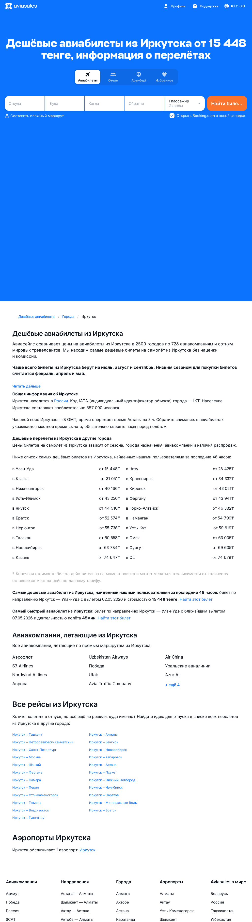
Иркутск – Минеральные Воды (113, 803)
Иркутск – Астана (102, 765)
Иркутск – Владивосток (30, 810)
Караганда (125, 919)
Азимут (12, 893)
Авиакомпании (21, 881)
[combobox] (25, 103)
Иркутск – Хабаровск (105, 757)
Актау (165, 902)
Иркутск (87, 849)
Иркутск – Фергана (27, 772)
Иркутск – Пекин (25, 787)
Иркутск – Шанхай (26, 765)
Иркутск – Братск (102, 810)
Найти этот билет (196, 599)
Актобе (122, 902)
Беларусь (219, 893)
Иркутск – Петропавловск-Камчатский (42, 742)
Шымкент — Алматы (79, 902)
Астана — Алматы (77, 893)
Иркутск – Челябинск (106, 787)
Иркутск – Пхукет (103, 772)
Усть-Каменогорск (177, 910)
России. (62, 400)
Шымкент (168, 919)
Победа (12, 902)
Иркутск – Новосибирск (108, 750)
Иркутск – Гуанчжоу (28, 818)
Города (123, 881)
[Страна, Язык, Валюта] (234, 6)
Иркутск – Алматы (103, 734)
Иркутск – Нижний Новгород (112, 780)
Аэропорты (171, 881)
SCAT (11, 919)
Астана (122, 910)
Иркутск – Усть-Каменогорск (35, 795)
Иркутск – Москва (26, 757)
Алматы (123, 893)
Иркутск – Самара (26, 780)
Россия (12, 910)
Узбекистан (221, 919)
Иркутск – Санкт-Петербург (34, 750)
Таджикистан (223, 910)
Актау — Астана (75, 910)
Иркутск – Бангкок (103, 742)
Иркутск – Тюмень (26, 803)
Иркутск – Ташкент (27, 734)
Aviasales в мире (228, 881)
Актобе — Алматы (77, 919)
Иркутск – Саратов (104, 795)
